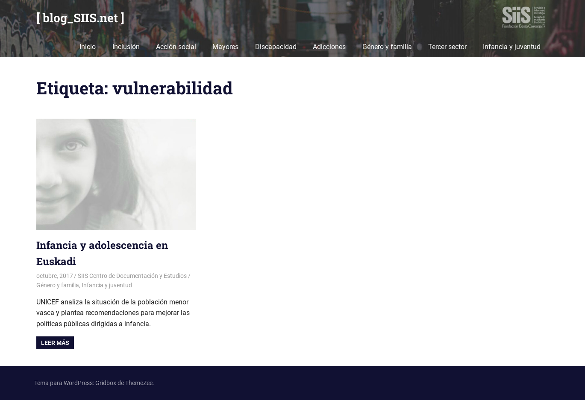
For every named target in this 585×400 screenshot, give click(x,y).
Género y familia (387, 47)
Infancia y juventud (512, 47)
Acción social (176, 47)
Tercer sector (447, 47)
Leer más (55, 342)
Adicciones (329, 47)
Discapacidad (276, 47)
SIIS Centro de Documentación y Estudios (132, 275)
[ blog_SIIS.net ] (80, 18)
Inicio (87, 47)
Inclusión (126, 47)
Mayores (225, 47)
